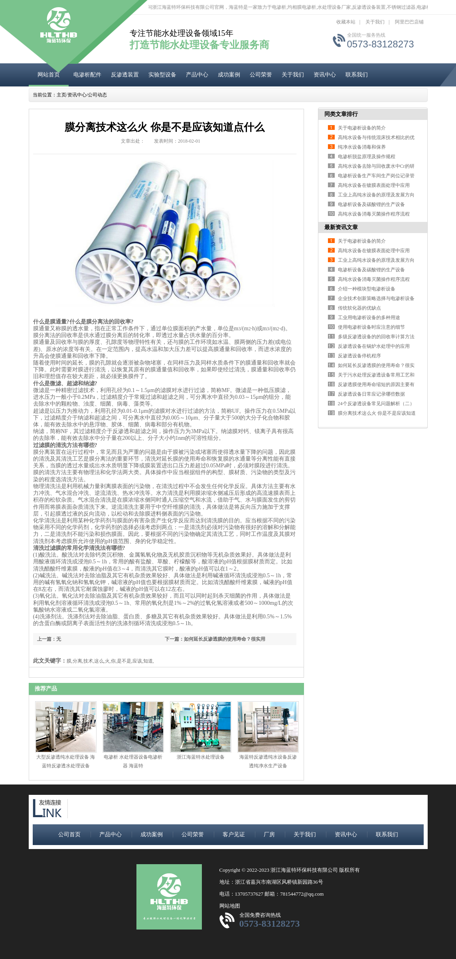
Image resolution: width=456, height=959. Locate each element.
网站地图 (229, 906)
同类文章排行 (341, 114)
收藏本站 (345, 22)
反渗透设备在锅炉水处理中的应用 (374, 346)
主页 (61, 95)
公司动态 (97, 95)
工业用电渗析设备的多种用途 (369, 317)
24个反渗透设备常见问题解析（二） (376, 403)
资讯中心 (325, 75)
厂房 (269, 834)
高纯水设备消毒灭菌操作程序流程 (374, 214)
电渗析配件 (87, 75)
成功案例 (229, 75)
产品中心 (197, 75)
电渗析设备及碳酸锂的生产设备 (371, 204)
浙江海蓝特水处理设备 (201, 757)
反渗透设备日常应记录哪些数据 (371, 394)
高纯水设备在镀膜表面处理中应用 (374, 185)
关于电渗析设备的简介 (362, 128)
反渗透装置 (125, 75)
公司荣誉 (261, 75)
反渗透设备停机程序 (359, 356)
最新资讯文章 (341, 227)
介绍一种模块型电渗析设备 (366, 289)
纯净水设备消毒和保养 (362, 147)
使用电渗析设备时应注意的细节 (371, 327)
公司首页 (69, 834)
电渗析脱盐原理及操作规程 (366, 156)
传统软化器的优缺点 (359, 308)
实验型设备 (162, 75)
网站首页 (49, 75)
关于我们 (375, 22)
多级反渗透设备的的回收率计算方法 (376, 336)
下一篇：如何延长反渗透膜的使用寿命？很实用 (215, 639)
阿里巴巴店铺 (409, 22)
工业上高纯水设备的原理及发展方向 (376, 195)
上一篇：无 (49, 639)
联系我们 (356, 75)
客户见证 (234, 834)
